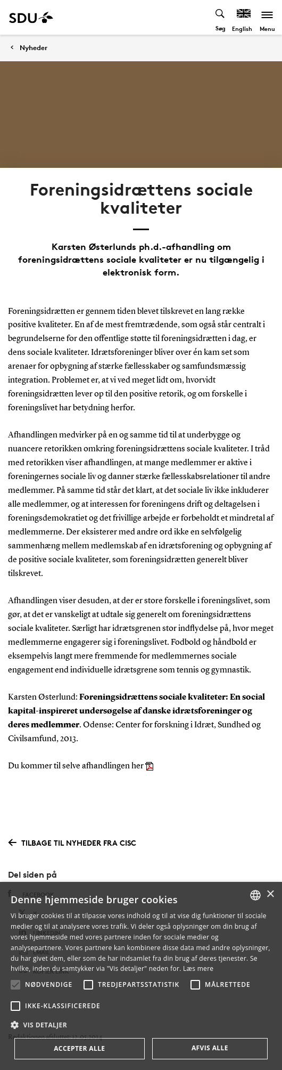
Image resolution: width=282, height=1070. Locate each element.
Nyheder (33, 47)
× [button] (270, 894)
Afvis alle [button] (210, 1047)
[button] (15, 984)
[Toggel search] (220, 17)
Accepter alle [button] (79, 1048)
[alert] (141, 976)
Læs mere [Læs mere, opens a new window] (198, 968)
